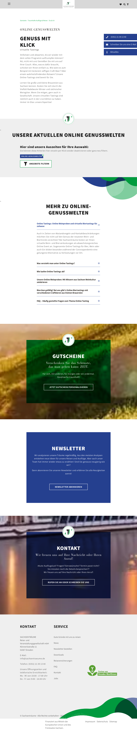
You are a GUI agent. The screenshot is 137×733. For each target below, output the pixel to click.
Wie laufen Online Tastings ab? (51, 271)
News (56, 643)
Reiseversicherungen (63, 660)
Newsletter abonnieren (68, 486)
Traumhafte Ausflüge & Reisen (38, 20)
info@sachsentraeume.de (32, 658)
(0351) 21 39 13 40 (36, 663)
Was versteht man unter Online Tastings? (56, 263)
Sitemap (113, 721)
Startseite (23, 20)
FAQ (55, 666)
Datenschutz (102, 721)
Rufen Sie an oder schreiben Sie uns (68, 582)
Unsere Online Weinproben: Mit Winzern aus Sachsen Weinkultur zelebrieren (66, 281)
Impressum (90, 721)
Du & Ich (51, 20)
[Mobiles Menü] (9, 3)
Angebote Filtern (35, 163)
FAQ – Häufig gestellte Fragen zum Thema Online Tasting (63, 301)
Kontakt (57, 672)
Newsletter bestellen (63, 648)
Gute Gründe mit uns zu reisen (67, 637)
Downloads (59, 654)
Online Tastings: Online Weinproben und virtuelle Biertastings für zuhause (67, 225)
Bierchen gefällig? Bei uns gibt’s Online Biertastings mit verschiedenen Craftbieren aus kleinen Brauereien (62, 291)
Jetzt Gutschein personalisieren (68, 387)
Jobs (56, 678)
